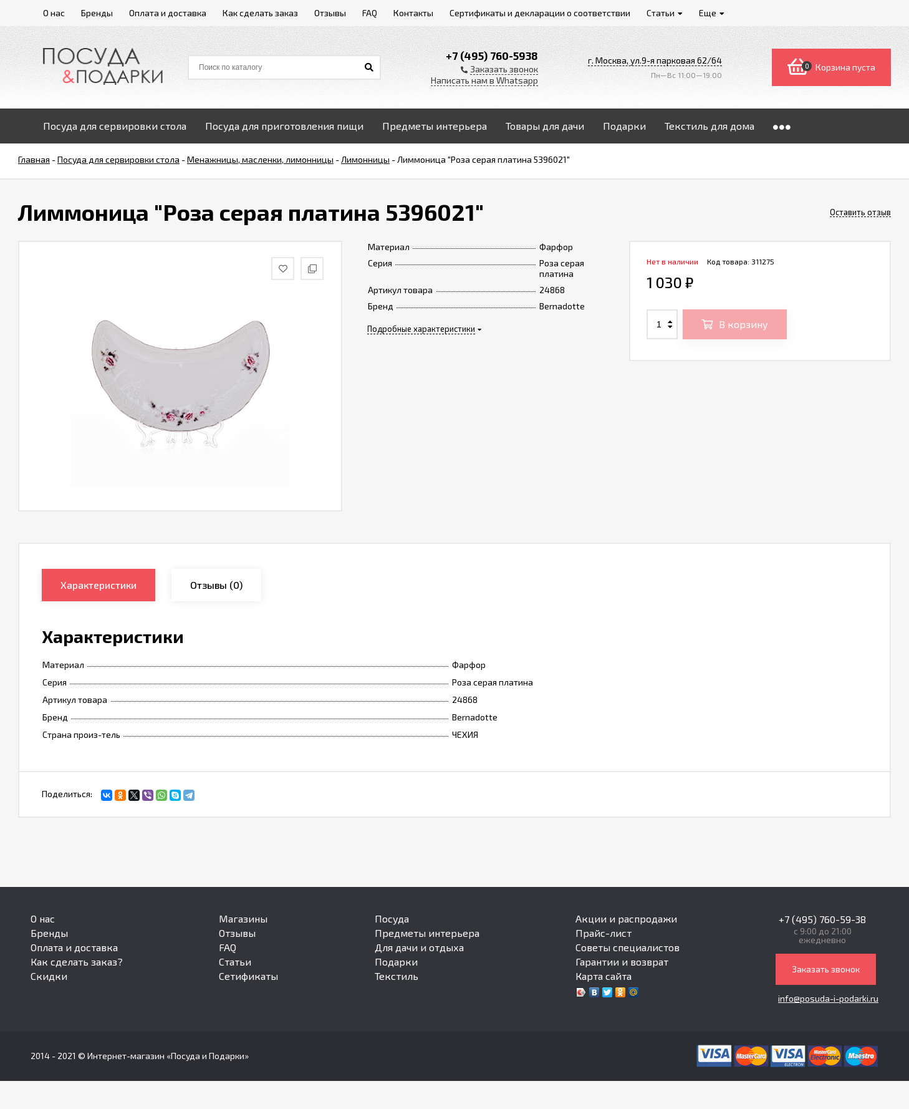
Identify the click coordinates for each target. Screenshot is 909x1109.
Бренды (49, 933)
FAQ (227, 947)
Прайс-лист (603, 933)
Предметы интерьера (427, 933)
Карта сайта (603, 976)
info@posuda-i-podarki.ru (828, 998)
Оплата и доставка (74, 947)
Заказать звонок (826, 969)
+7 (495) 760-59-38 (822, 919)
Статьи (235, 961)
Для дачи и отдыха (419, 947)
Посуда (392, 918)
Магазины (243, 918)
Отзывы (237, 933)
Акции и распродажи (626, 918)
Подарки (396, 961)
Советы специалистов (627, 947)
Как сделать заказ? (77, 961)
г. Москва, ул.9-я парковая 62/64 (655, 60)
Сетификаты (248, 976)
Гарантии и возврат (621, 961)
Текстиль (396, 976)
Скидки (49, 976)
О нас (43, 918)
